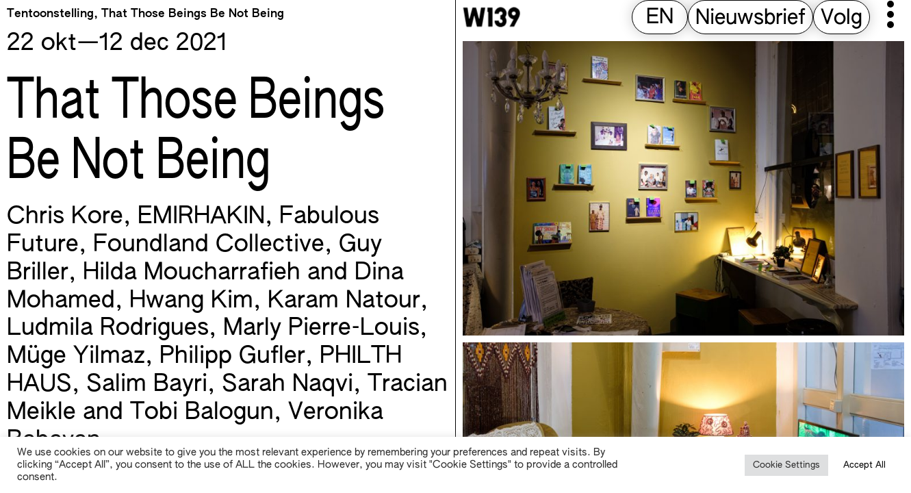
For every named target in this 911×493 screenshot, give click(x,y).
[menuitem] (659, 18)
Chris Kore (65, 217)
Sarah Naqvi (287, 384)
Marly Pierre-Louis (321, 328)
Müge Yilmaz (76, 356)
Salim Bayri (146, 384)
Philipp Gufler (232, 356)
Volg (841, 18)
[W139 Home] (491, 17)
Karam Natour (344, 301)
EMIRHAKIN (201, 217)
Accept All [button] (864, 465)
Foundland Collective (208, 245)
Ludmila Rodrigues (108, 328)
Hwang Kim (191, 301)
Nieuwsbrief (750, 18)
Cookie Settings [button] (786, 465)
